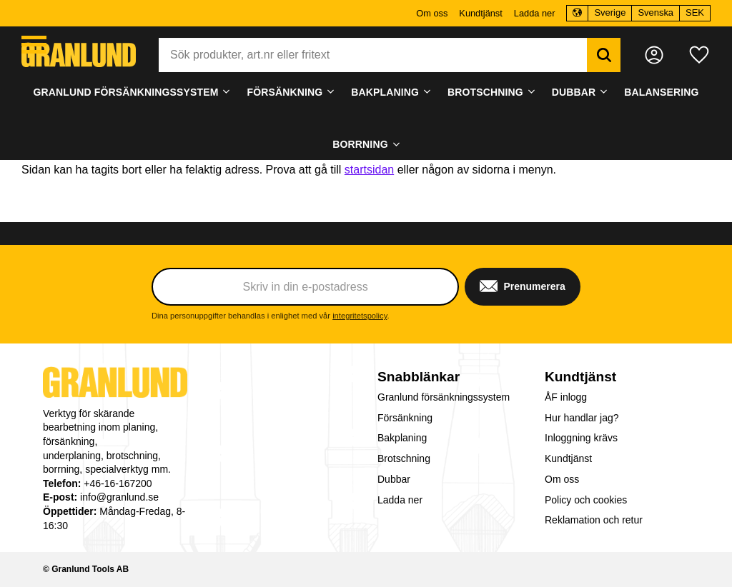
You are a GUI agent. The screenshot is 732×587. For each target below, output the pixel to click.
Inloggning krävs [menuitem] (581, 437)
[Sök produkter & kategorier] (373, 55)
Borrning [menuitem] (359, 144)
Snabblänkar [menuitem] (418, 376)
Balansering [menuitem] (661, 92)
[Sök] (603, 55)
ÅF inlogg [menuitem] (566, 397)
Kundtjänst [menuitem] (480, 13)
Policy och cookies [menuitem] (586, 500)
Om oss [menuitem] (431, 13)
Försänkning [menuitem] (284, 92)
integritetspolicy (359, 315)
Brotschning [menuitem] (485, 92)
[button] (33, 44)
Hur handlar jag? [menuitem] (582, 417)
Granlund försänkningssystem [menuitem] (126, 92)
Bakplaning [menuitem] (385, 92)
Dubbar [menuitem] (574, 92)
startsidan (369, 170)
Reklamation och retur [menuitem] (594, 520)
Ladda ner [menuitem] (534, 13)
